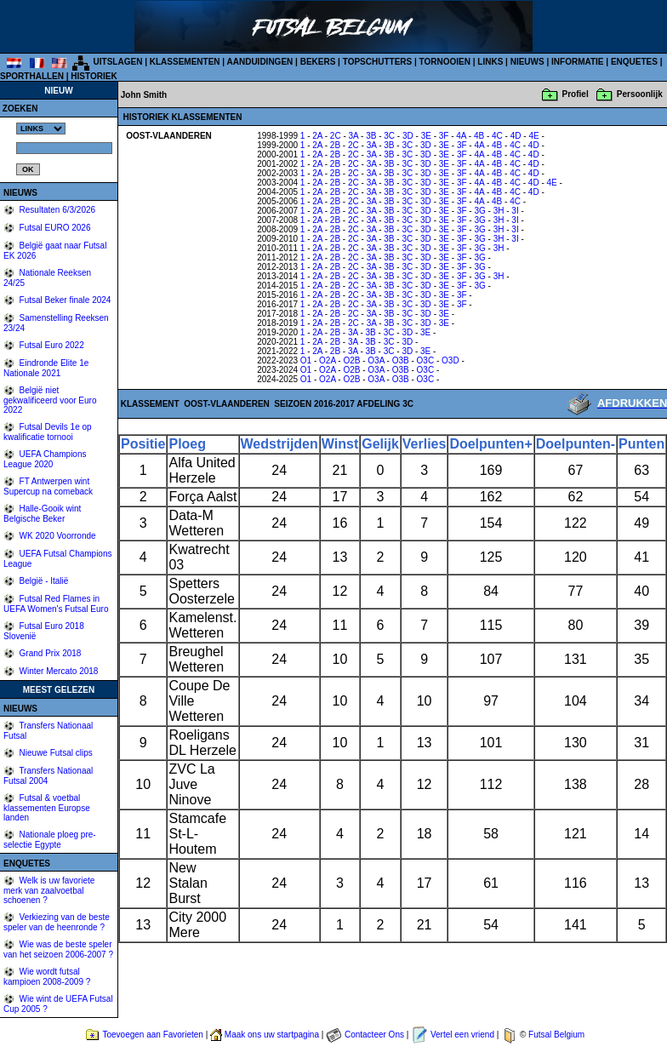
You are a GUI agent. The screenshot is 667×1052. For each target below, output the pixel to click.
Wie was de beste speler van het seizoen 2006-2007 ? (58, 949)
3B (371, 135)
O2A (327, 360)
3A (354, 135)
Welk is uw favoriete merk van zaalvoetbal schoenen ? (48, 890)
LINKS (490, 61)
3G (479, 210)
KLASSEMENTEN (185, 61)
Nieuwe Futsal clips (55, 753)
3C (389, 135)
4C (497, 135)
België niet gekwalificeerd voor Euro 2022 (50, 400)
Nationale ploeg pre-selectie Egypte (49, 839)
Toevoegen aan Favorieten (152, 1034)
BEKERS (318, 61)
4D (516, 135)
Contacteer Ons (374, 1034)
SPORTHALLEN (32, 76)
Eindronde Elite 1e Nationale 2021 (45, 368)
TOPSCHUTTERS (378, 61)
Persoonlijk (640, 94)
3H (499, 210)
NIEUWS (527, 61)
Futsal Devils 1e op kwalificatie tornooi (47, 432)
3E (426, 135)
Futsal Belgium (556, 1034)
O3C (426, 360)
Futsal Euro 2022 (50, 345)
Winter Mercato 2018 (58, 671)
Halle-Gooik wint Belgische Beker (42, 513)
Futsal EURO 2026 (54, 227)
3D (407, 135)
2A (317, 135)
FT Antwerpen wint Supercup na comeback (48, 486)
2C (335, 135)
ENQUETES (634, 61)
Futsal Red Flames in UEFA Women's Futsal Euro (55, 604)
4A (461, 135)
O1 (305, 360)
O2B (351, 360)
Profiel (575, 94)
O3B (400, 360)
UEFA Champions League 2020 (45, 459)
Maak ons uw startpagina (272, 1034)
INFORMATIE (577, 61)
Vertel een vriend (462, 1034)
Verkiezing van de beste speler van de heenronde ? (56, 922)
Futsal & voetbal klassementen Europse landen (46, 807)
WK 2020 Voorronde (56, 535)
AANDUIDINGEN (260, 61)
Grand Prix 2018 (49, 653)
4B (479, 135)
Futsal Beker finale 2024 (64, 300)
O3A (376, 360)
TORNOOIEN (444, 61)
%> (41, 128)
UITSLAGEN (118, 61)
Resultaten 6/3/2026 (56, 209)
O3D (450, 360)
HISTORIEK (94, 76)
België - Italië (43, 581)
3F (444, 135)
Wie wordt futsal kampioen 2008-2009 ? (46, 976)
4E (533, 135)
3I (514, 210)
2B (335, 145)
